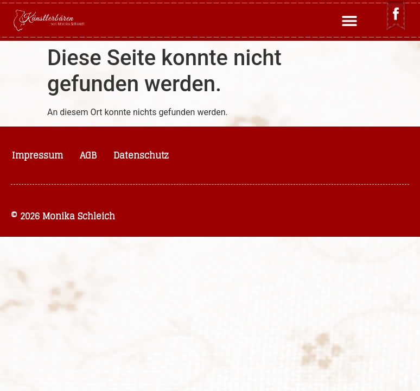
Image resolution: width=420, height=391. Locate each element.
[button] (350, 20)
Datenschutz (141, 155)
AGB (88, 155)
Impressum (37, 155)
